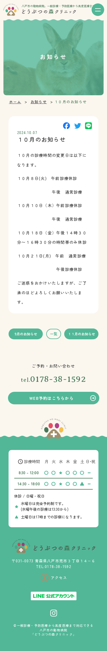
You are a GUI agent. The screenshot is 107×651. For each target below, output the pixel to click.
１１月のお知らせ (81, 333)
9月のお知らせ (26, 333)
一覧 (53, 333)
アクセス (59, 577)
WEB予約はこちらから (51, 398)
